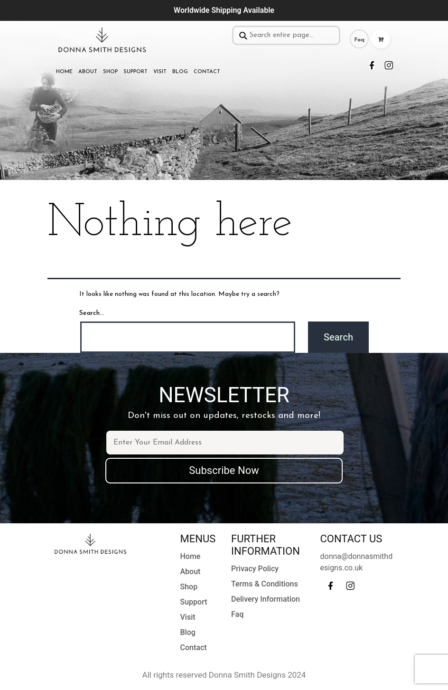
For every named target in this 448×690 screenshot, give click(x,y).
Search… (91, 313)
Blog (180, 72)
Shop (110, 72)
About (87, 72)
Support (135, 72)
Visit (160, 72)
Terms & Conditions (264, 583)
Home (64, 72)
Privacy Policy (255, 568)
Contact (207, 72)
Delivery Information (265, 599)
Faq (359, 40)
